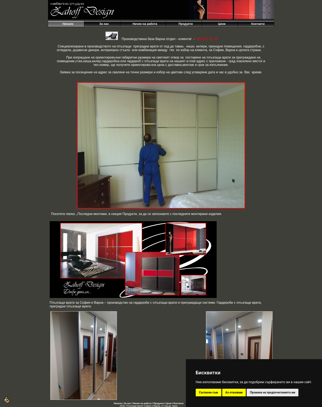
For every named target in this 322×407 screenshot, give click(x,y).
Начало (118, 403)
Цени (169, 403)
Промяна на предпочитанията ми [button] (272, 392)
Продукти (158, 403)
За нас (127, 403)
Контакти (179, 403)
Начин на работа (142, 403)
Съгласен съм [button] (208, 392)
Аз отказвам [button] (234, 392)
